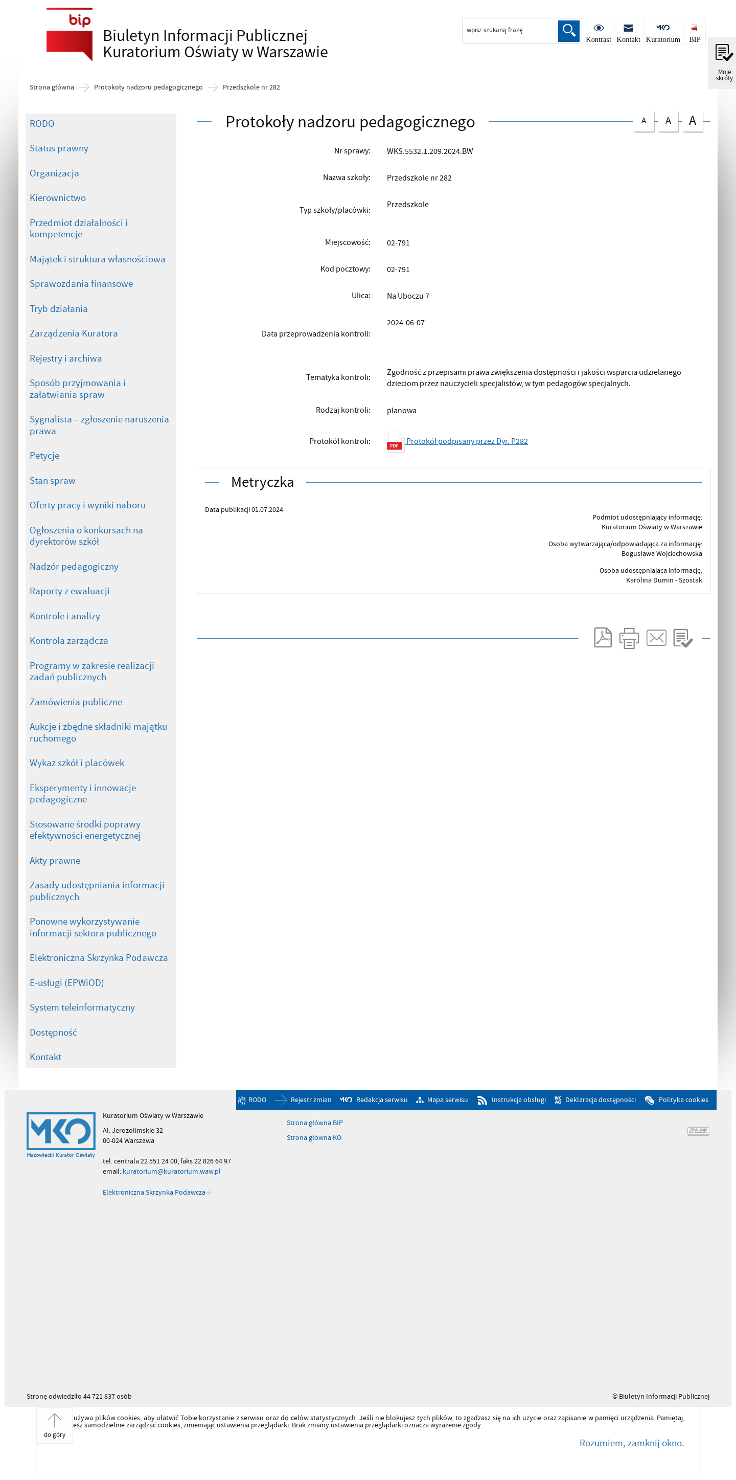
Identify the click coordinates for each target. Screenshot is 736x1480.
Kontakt (45, 1057)
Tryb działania (59, 309)
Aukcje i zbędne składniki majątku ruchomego (98, 733)
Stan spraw (53, 481)
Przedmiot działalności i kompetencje (79, 229)
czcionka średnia (668, 119)
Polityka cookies (683, 1100)
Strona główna (52, 87)
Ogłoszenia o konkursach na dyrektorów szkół (86, 536)
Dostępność (53, 1032)
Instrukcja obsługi (519, 1100)
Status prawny (59, 148)
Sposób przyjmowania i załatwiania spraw (78, 389)
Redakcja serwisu (382, 1100)
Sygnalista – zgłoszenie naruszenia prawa (99, 425)
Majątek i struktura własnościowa (98, 259)
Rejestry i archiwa (66, 358)
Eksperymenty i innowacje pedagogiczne (83, 794)
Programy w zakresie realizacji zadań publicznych (92, 672)
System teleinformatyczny (82, 1007)
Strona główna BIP (315, 1123)
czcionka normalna (643, 119)
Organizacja (54, 173)
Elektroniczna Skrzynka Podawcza (99, 958)
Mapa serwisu (447, 1100)
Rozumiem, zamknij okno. (632, 1443)
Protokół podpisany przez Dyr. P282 (457, 441)
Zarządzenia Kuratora (74, 333)
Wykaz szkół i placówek (77, 763)
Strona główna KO (314, 1137)
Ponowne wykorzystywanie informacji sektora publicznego (93, 927)
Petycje (44, 456)
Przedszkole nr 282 (251, 87)
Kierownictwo (58, 198)
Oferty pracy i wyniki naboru (88, 505)
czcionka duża (692, 120)
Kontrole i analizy (65, 616)
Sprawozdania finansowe (81, 284)
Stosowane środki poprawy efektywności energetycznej (85, 830)
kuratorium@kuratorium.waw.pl (172, 1171)
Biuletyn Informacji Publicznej (184, 44)
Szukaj (569, 31)
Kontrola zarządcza (69, 641)
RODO (42, 124)
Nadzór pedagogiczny (74, 566)
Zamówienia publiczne (76, 702)
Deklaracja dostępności (600, 1100)
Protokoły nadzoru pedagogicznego (148, 87)
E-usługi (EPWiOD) (67, 983)
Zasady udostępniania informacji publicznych (97, 891)
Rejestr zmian (311, 1100)
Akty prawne (55, 861)
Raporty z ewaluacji (70, 591)
